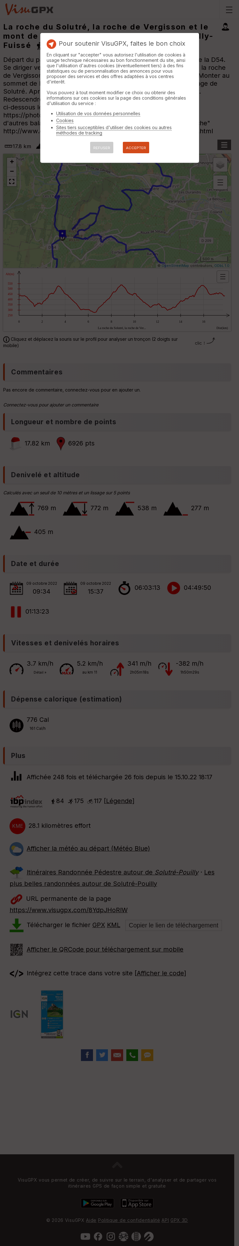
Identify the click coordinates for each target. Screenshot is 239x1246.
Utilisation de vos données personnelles (98, 113)
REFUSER (101, 148)
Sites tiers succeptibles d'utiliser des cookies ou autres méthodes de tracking (114, 130)
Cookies (65, 120)
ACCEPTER (136, 148)
